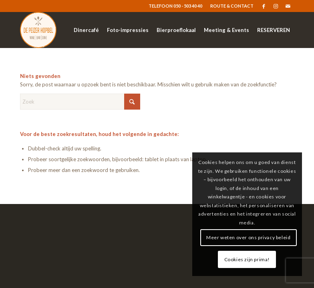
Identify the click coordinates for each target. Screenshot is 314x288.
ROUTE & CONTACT (232, 5)
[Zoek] (80, 102)
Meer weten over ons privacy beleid (248, 237)
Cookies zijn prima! (247, 259)
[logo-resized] (38, 30)
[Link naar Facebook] (264, 6)
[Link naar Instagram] (276, 6)
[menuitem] (230, 6)
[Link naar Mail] (288, 6)
